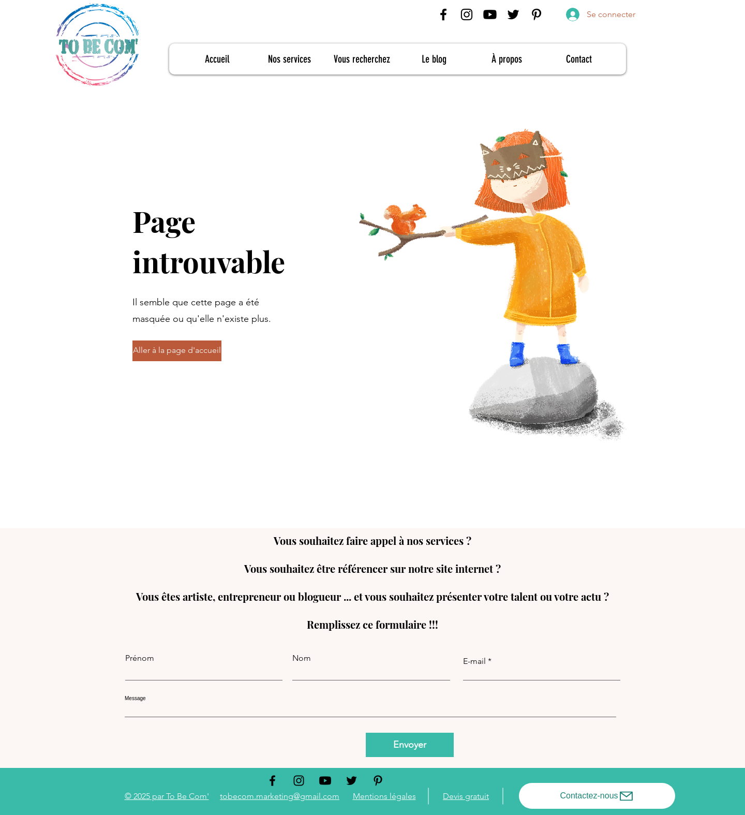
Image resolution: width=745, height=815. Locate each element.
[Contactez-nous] (597, 796)
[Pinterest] (536, 14)
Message (135, 698)
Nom (301, 658)
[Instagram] (466, 14)
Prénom (139, 658)
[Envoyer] (410, 745)
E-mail (474, 661)
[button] (176, 350)
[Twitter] (513, 14)
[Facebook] (443, 14)
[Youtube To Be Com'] (490, 14)
